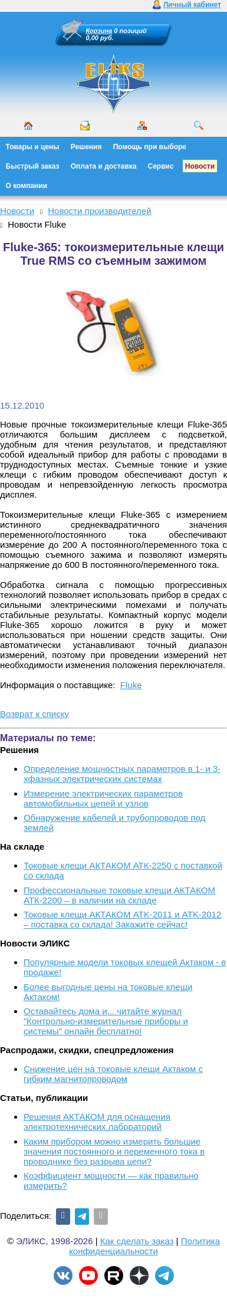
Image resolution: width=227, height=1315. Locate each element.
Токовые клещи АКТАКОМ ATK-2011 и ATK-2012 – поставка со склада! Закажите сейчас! (122, 919)
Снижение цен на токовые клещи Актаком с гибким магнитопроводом (113, 1074)
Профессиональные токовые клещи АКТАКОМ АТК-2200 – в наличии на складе (119, 895)
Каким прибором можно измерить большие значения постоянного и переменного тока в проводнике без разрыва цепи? (114, 1151)
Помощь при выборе (149, 147)
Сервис (161, 166)
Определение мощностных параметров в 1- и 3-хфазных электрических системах (122, 774)
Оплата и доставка (104, 166)
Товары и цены (33, 147)
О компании (27, 186)
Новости (200, 166)
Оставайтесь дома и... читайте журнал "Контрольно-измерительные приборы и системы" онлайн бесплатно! (106, 1021)
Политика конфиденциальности (144, 1246)
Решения (86, 147)
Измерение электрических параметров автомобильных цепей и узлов (103, 798)
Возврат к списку (34, 714)
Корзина (99, 30)
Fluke (131, 685)
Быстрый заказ (33, 166)
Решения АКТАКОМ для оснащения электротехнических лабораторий (97, 1122)
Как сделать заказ (137, 1241)
